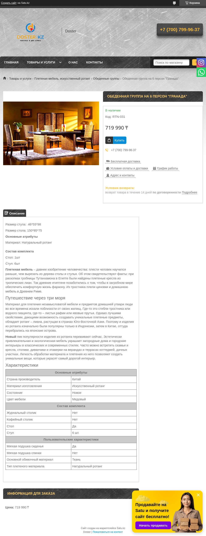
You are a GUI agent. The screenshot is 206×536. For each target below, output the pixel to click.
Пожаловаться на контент (108, 532)
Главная (11, 62)
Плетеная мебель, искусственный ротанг (62, 78)
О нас (73, 62)
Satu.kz (121, 528)
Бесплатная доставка (125, 161)
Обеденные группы (106, 78)
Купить (119, 140)
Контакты (94, 62)
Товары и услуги (41, 62)
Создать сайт (9, 2)
